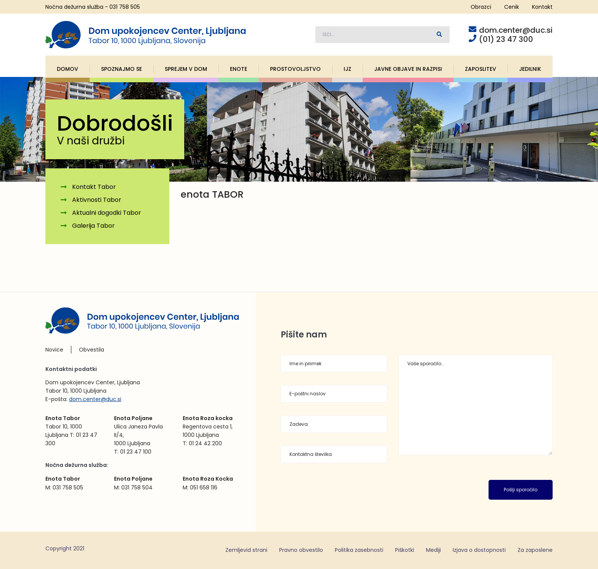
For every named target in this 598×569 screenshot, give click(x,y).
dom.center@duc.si (95, 399)
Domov (67, 69)
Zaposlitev (480, 69)
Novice (54, 350)
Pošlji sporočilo (520, 490)
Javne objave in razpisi (408, 69)
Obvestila (91, 350)
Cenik (511, 7)
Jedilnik (530, 69)
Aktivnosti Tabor (96, 200)
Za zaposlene (535, 550)
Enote (238, 69)
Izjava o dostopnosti (479, 550)
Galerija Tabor (93, 225)
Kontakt (542, 7)
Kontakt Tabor (94, 187)
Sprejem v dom (186, 69)
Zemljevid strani (246, 550)
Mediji (433, 550)
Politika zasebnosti (359, 550)
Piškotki (404, 550)
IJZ (347, 69)
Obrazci (481, 7)
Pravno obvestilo (301, 550)
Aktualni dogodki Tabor (106, 212)
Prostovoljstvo (295, 69)
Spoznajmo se (121, 69)
